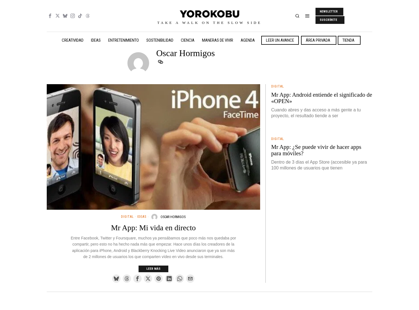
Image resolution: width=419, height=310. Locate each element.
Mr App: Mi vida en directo (153, 228)
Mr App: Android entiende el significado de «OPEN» (321, 98)
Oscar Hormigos (173, 217)
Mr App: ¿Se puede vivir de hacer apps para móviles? (316, 150)
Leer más (153, 269)
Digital (127, 217)
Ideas (141, 217)
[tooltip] (50, 15)
